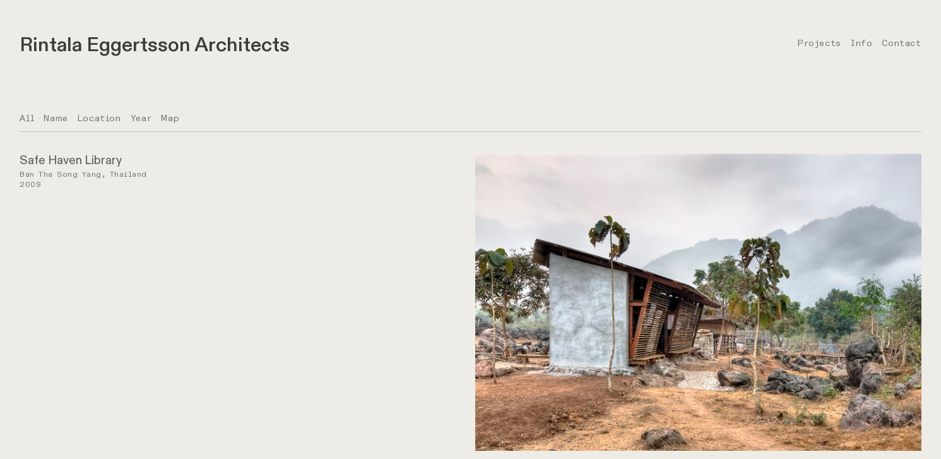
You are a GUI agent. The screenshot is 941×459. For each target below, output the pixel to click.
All (27, 118)
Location (99, 118)
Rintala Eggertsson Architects (155, 45)
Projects (819, 43)
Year (141, 118)
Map (170, 118)
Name (56, 118)
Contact (901, 43)
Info (861, 43)
